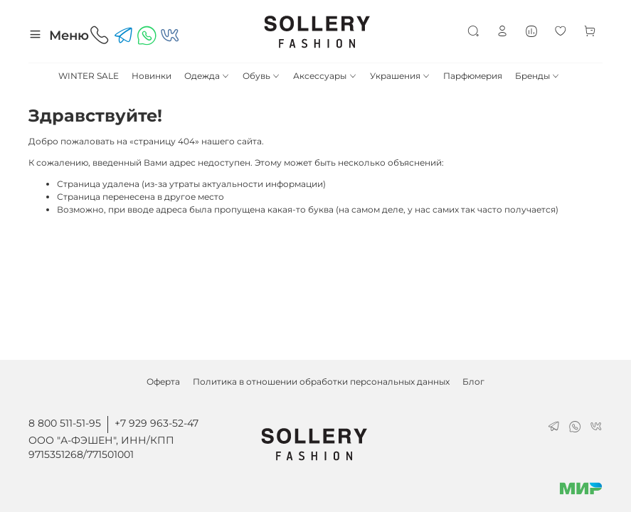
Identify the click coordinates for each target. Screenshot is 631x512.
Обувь (261, 75)
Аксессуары (324, 75)
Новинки (151, 75)
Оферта (163, 381)
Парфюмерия (472, 75)
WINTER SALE (88, 75)
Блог (473, 381)
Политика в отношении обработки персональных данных (321, 381)
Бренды (537, 75)
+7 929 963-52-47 (156, 423)
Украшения (400, 75)
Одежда (207, 75)
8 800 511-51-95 (64, 423)
